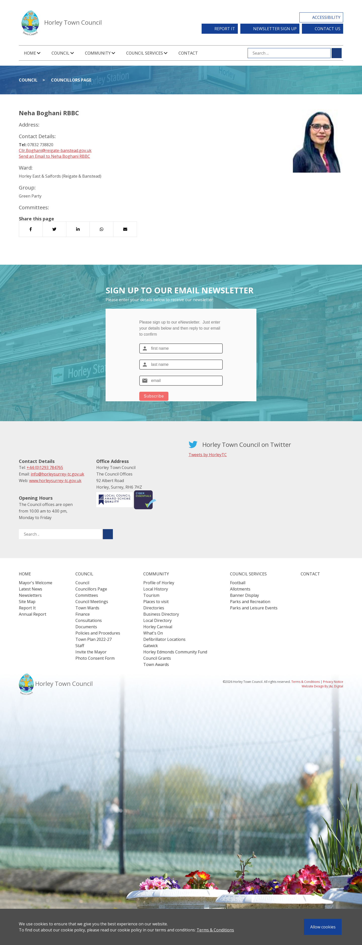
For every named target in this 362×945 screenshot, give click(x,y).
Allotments (240, 589)
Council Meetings (91, 601)
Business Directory (161, 614)
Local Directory (157, 620)
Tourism (151, 595)
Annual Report (32, 614)
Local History (155, 589)
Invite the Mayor (91, 652)
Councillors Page (71, 80)
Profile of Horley (158, 582)
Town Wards (87, 608)
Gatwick (150, 645)
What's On (153, 633)
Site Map (27, 601)
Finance (82, 614)
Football (237, 582)
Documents (86, 626)
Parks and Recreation (250, 601)
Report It (224, 28)
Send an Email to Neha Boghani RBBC (54, 156)
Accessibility (326, 17)
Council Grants (157, 658)
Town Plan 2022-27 (93, 639)
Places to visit (156, 601)
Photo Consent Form (95, 658)
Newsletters (30, 595)
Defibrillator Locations (164, 639)
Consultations (88, 620)
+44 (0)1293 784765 (45, 467)
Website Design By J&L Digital (322, 686)
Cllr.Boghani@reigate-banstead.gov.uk (55, 150)
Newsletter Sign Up (275, 28)
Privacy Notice (333, 682)
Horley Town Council (73, 22)
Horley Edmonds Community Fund (175, 652)
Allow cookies (323, 927)
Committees (86, 595)
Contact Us (327, 28)
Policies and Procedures (97, 633)
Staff (79, 645)
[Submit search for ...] (337, 53)
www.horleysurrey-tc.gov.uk (55, 480)
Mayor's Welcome (35, 582)
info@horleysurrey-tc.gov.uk (57, 474)
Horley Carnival (157, 626)
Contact (188, 53)
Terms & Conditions (215, 930)
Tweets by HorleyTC (208, 454)
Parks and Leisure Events (254, 608)
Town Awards (156, 664)
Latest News (30, 589)
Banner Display (244, 595)
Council (28, 80)
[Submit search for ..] (108, 534)
